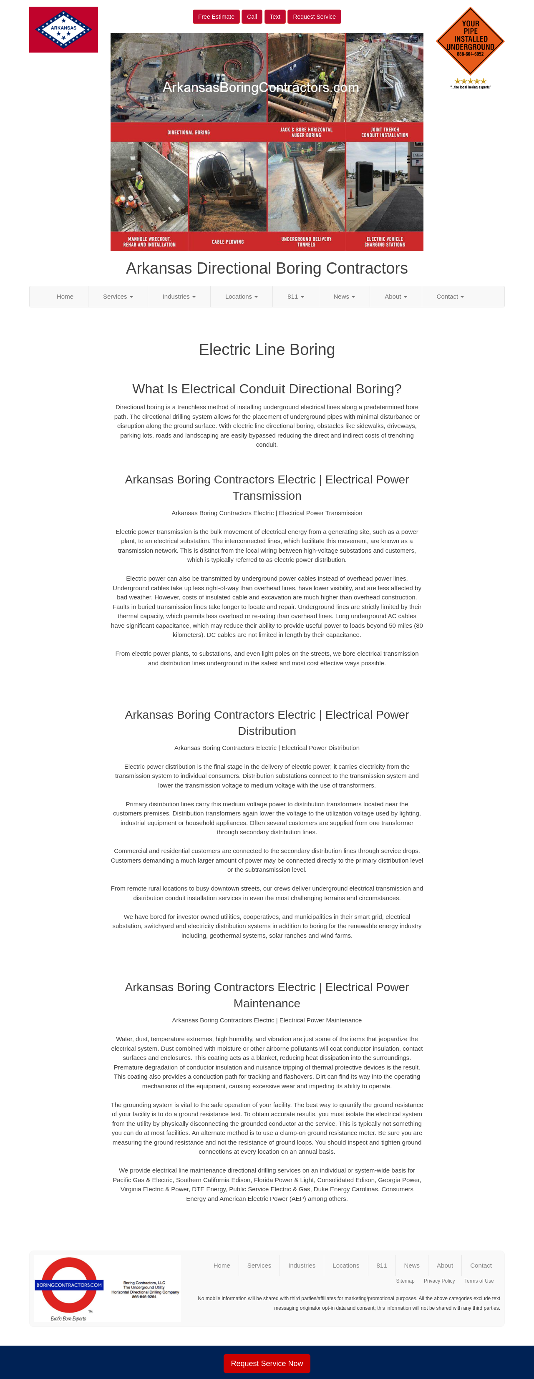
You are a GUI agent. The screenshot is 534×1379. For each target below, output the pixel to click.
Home (65, 296)
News (344, 296)
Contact (450, 296)
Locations (241, 296)
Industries (179, 296)
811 (295, 296)
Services (118, 296)
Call (252, 16)
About (396, 296)
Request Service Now (267, 1363)
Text (275, 16)
